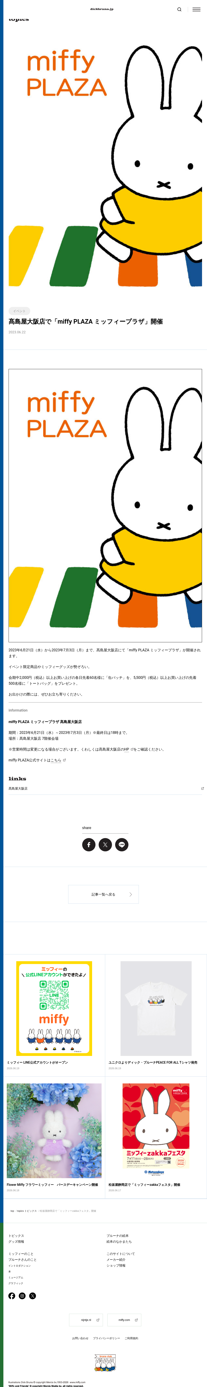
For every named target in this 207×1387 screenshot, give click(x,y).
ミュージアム (15, 1262)
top (12, 1195)
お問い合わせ (80, 1323)
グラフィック (15, 1268)
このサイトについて (121, 1238)
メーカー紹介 (116, 1244)
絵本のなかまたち (119, 1226)
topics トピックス (27, 1195)
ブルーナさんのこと (22, 1244)
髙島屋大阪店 (18, 788)
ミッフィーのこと (21, 1238)
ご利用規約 (131, 1323)
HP (126, 749)
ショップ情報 (116, 1250)
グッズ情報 (16, 1226)
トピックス (16, 1220)
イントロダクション (19, 1250)
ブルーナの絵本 (118, 1220)
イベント (19, 311)
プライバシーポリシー (106, 1323)
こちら (56, 760)
